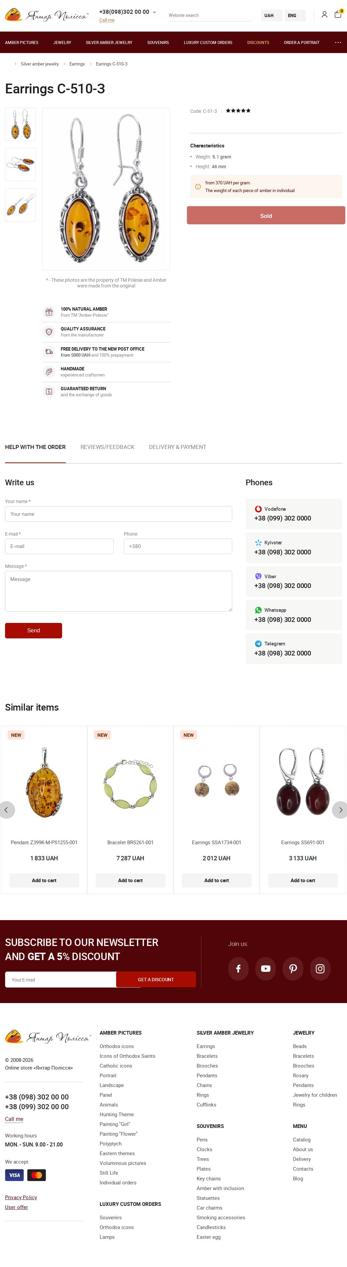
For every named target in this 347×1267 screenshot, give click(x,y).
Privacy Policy (21, 1197)
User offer (16, 1207)
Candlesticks (211, 1227)
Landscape (112, 1085)
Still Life (109, 1173)
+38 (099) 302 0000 (282, 518)
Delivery (302, 1159)
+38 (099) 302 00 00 (37, 1107)
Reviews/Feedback (107, 447)
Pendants (207, 1075)
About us (303, 1149)
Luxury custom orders (208, 42)
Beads (300, 1046)
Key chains (209, 1178)
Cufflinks (206, 1104)
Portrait (108, 1075)
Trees (203, 1159)
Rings (203, 1095)
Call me (106, 20)
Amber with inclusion (220, 1188)
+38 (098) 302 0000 (282, 551)
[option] (20, 124)
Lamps (107, 1237)
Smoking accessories (221, 1217)
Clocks (204, 1149)
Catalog (301, 1139)
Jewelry (62, 42)
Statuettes (208, 1198)
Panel (106, 1095)
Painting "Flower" (119, 1134)
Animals (109, 1104)
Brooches (207, 1065)
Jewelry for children (315, 1095)
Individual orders (118, 1182)
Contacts (303, 1169)
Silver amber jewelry (109, 42)
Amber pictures (21, 42)
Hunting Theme (117, 1114)
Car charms (209, 1208)
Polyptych (110, 1143)
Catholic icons (116, 1065)
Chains (204, 1085)
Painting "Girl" (115, 1124)
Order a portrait (301, 42)
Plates (204, 1169)
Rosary (300, 1075)
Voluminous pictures (123, 1163)
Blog (298, 1178)
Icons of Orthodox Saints (127, 1056)
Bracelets (207, 1056)
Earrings (77, 63)
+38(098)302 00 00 (124, 11)
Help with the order (35, 447)
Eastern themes (117, 1153)
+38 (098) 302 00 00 (37, 1096)
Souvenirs (158, 42)
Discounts (258, 42)
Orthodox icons (117, 1046)
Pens (202, 1139)
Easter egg (208, 1237)
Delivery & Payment (177, 447)
